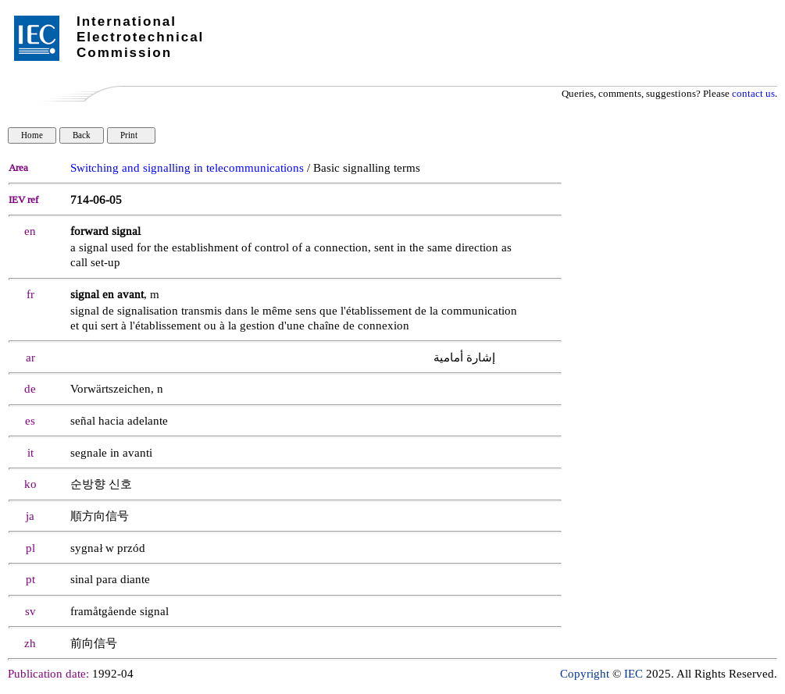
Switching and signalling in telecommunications (187, 168)
